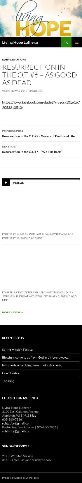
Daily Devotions (14, 59)
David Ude (36, 90)
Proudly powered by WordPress (20, 477)
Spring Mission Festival (17, 349)
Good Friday (10, 373)
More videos (13, 312)
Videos (18, 182)
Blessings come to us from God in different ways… (35, 357)
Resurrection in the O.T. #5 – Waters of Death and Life (41, 133)
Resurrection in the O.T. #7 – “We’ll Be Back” (41, 149)
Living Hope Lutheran (20, 42)
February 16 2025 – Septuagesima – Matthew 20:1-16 (37, 234)
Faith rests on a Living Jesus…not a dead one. (32, 365)
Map (33, 415)
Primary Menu (77, 42)
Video (6, 90)
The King (8, 381)
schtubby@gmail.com (16, 423)
